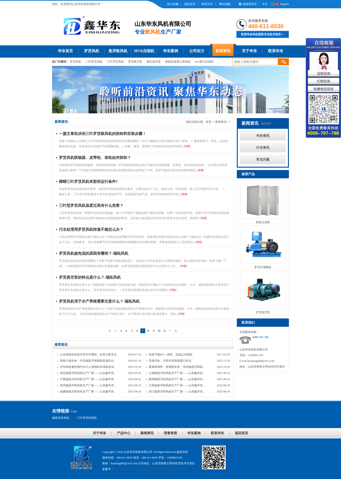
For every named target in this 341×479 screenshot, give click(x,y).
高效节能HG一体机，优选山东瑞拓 (171, 354)
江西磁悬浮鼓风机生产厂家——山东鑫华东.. (176, 385)
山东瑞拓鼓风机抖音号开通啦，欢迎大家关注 (88, 354)
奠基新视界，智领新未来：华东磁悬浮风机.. (176, 366)
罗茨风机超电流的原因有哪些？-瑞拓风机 (93, 253)
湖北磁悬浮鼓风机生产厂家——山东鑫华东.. (87, 373)
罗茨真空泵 (135, 61)
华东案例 (170, 51)
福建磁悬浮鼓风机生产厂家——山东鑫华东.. (87, 391)
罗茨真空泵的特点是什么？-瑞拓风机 (90, 277)
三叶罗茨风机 (115, 61)
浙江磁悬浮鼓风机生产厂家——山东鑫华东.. (176, 391)
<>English (279, 4)
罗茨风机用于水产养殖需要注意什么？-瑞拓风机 (99, 301)
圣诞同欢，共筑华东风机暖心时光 (170, 360)
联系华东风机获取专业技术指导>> (262, 34)
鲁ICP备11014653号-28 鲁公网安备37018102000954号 (147, 469)
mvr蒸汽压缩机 (204, 61)
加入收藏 (172, 4)
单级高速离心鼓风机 (178, 61)
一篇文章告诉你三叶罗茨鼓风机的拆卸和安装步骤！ (102, 134)
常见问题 (262, 159)
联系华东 (275, 51)
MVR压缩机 (144, 51)
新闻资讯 (223, 51)
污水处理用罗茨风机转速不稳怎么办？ (91, 229)
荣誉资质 (170, 433)
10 (159, 330)
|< (110, 330)
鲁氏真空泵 (154, 61)
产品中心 (123, 433)
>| (175, 330)
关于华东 (249, 51)
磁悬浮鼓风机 (60, 417)
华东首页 (65, 51)
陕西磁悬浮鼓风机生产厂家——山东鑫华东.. (176, 379)
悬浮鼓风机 (117, 51)
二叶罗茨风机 (94, 61)
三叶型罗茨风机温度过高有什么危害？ (91, 205)
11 (164, 330)
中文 (265, 4)
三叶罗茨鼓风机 (87, 417)
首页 (208, 122)
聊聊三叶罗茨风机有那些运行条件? (88, 182)
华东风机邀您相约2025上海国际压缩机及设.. (87, 366)
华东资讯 (262, 136)
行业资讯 (262, 147)
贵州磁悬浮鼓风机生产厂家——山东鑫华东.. (87, 385)
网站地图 (224, 4)
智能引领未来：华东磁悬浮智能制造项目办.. (87, 360)
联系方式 (207, 4)
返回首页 (190, 4)
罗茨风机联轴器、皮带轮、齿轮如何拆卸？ (95, 158)
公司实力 (196, 51)
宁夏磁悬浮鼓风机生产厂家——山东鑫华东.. (87, 379)
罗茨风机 (91, 51)
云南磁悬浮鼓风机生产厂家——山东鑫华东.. (176, 373)
